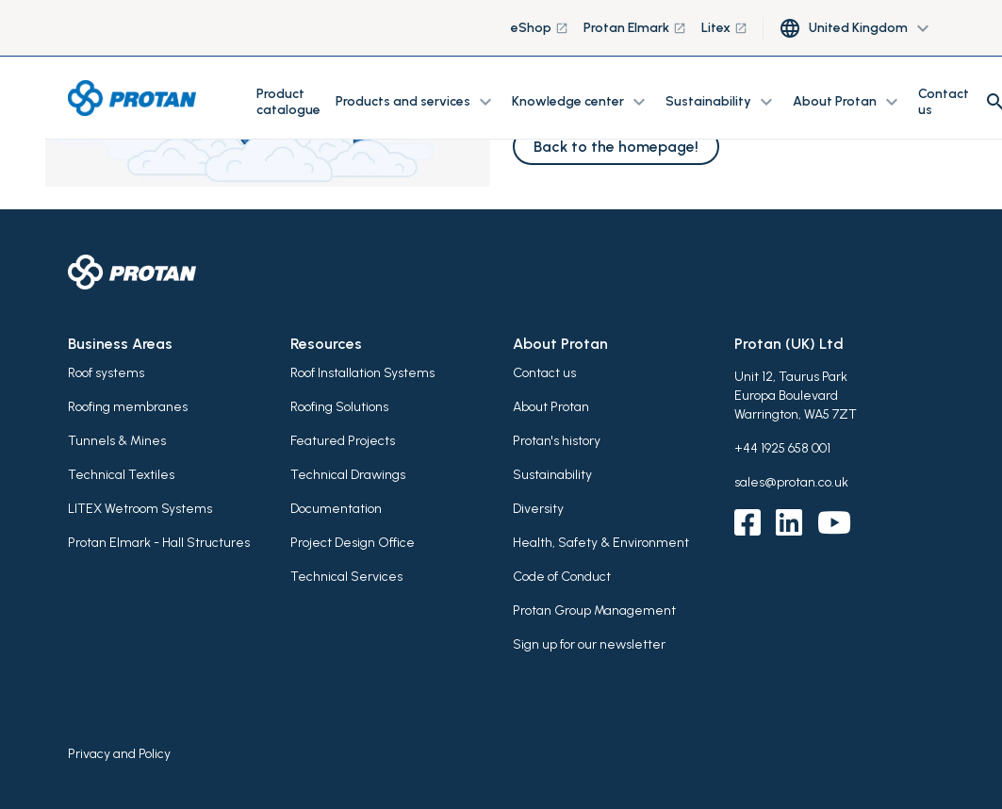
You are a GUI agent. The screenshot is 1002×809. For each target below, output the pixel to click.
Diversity (538, 509)
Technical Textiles (121, 475)
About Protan (551, 407)
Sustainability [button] (721, 102)
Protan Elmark (634, 28)
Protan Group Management (594, 611)
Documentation (336, 509)
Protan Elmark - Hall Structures (159, 543)
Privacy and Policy (119, 754)
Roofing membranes (128, 407)
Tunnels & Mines (117, 441)
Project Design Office (352, 543)
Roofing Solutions (339, 407)
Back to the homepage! (616, 147)
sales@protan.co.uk (791, 482)
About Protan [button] (848, 102)
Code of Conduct (562, 577)
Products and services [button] (416, 102)
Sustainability (552, 475)
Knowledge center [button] (581, 102)
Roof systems (106, 373)
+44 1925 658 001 (782, 448)
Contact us (943, 102)
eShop (539, 28)
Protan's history (556, 441)
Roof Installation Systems (362, 373)
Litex (724, 28)
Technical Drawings (347, 475)
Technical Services (346, 577)
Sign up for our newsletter (589, 644)
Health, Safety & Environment (601, 543)
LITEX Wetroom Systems (140, 509)
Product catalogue (288, 102)
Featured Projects (342, 441)
